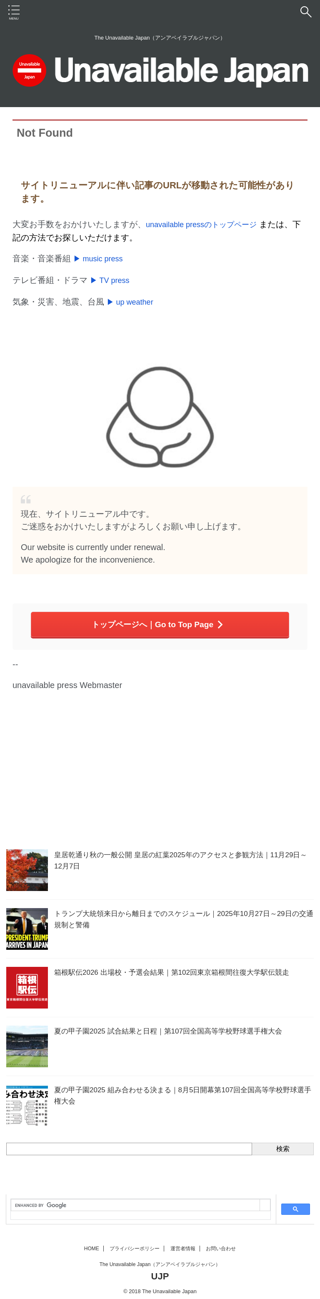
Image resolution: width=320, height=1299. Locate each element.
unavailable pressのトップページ (207, 224)
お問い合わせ (221, 1244)
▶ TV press (112, 278)
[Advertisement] (155, 778)
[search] (135, 1201)
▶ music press (100, 257)
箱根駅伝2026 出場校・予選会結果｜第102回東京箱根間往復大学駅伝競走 (178, 968)
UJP (160, 1272)
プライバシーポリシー (135, 1244)
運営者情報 (182, 1244)
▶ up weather (133, 299)
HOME (91, 1244)
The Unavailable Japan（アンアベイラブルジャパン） (160, 1260)
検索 (283, 1144)
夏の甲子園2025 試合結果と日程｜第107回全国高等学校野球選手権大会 (174, 1027)
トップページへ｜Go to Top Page (158, 620)
